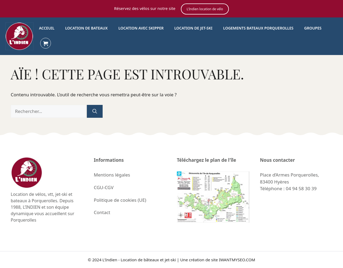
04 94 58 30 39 (301, 188)
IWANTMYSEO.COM (237, 259)
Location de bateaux (86, 28)
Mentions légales (112, 175)
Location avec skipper (141, 28)
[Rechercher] (95, 111)
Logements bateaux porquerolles (258, 28)
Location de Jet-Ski (193, 28)
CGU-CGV (104, 187)
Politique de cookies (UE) (120, 200)
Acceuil (46, 28)
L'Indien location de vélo (205, 9)
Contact (102, 212)
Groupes (313, 28)
